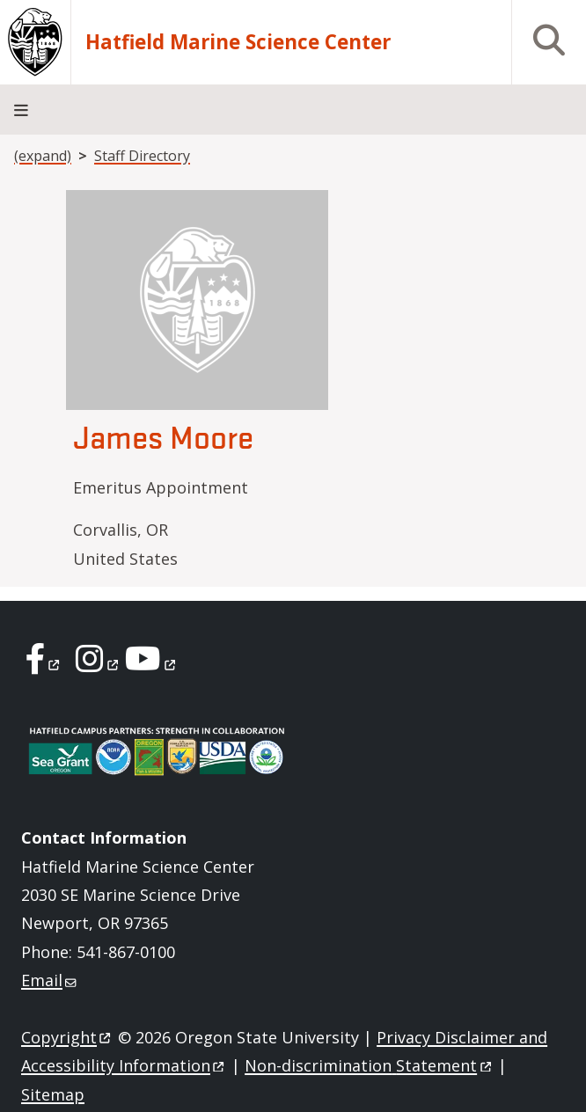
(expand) (42, 155)
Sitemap (52, 1094)
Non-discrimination (369, 1065)
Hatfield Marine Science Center (238, 42)
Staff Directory (142, 155)
